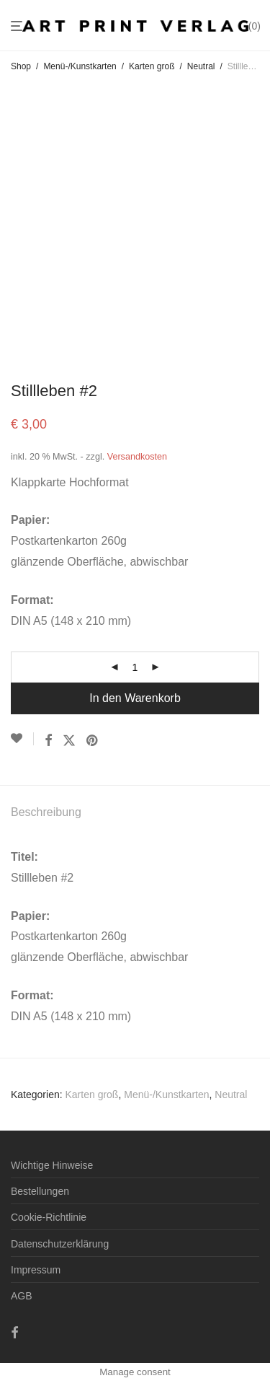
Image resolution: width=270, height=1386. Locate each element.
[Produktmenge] (135, 667)
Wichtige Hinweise (52, 1165)
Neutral (201, 66)
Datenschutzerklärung (60, 1244)
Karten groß (151, 66)
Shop (21, 66)
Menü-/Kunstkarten (79, 66)
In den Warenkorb (135, 698)
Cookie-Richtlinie (48, 1217)
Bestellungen (40, 1191)
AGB (21, 1296)
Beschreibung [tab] (46, 812)
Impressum (35, 1270)
